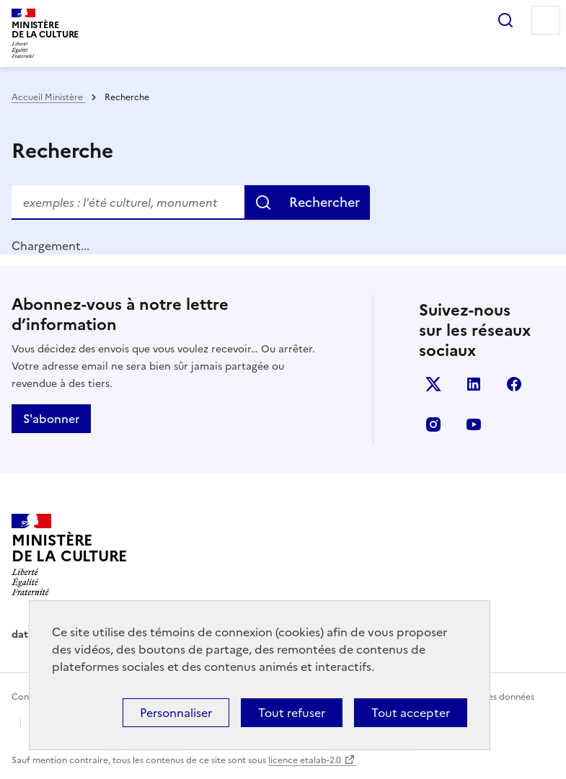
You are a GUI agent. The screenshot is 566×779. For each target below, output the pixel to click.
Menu (545, 20)
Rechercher (505, 20)
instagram (433, 424)
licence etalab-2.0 (304, 760)
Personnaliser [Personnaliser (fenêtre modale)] (176, 712)
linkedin (473, 384)
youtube (473, 424)
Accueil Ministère (48, 97)
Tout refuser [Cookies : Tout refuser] (291, 712)
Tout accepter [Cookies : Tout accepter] (410, 712)
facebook (514, 384)
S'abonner (51, 418)
